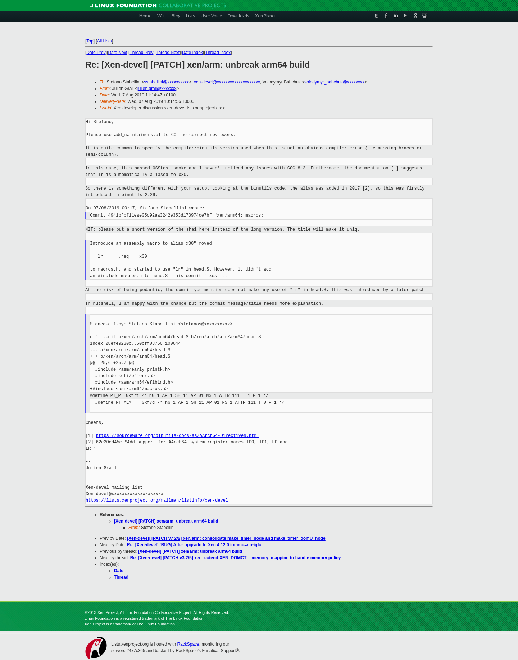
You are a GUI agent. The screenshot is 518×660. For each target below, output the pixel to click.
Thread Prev (141, 52)
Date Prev (95, 52)
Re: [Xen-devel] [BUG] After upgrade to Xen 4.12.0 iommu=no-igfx (194, 544)
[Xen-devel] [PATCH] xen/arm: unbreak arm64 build (166, 521)
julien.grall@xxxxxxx (156, 88)
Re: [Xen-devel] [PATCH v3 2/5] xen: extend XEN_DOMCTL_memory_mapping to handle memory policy (235, 557)
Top (89, 41)
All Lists (104, 41)
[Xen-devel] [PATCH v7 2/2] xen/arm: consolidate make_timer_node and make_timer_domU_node (226, 538)
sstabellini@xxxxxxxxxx (166, 82)
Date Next (117, 52)
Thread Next (168, 52)
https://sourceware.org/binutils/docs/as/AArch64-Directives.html (177, 436)
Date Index (192, 52)
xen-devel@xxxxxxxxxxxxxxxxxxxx (227, 82)
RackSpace (188, 644)
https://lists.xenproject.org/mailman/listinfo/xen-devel (157, 500)
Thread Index (218, 52)
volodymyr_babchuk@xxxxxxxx (334, 82)
